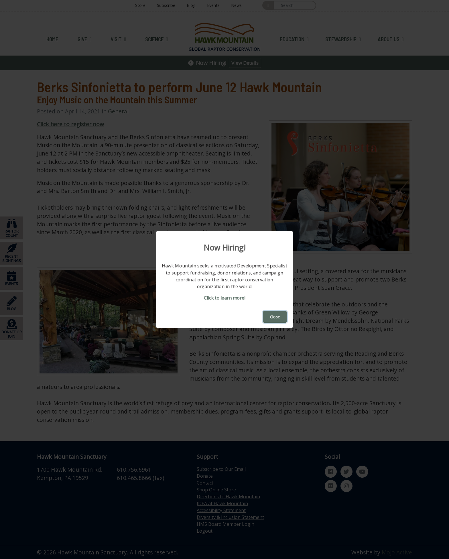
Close (275, 317)
